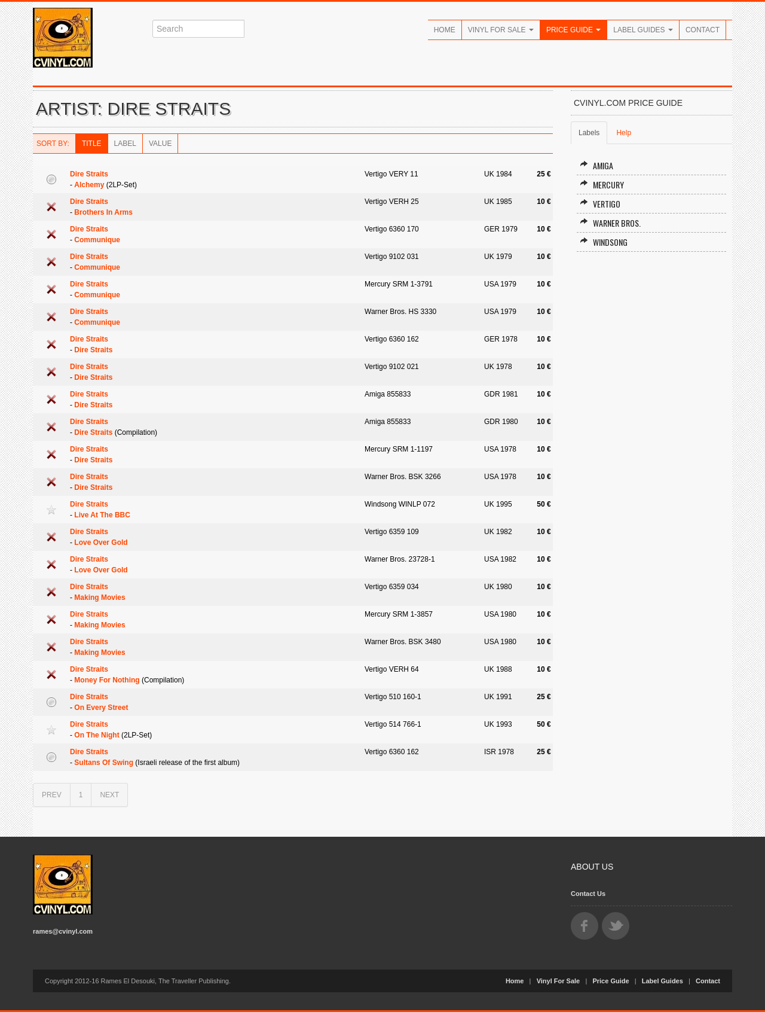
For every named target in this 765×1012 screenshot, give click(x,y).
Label (125, 143)
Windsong (604, 242)
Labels (589, 133)
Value (160, 143)
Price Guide (573, 30)
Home (444, 30)
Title (92, 143)
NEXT (109, 795)
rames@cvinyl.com (63, 931)
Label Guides (643, 30)
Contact (703, 30)
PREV (52, 795)
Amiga (596, 165)
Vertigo (600, 203)
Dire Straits (89, 174)
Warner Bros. (610, 223)
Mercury (602, 184)
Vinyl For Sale (501, 30)
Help (623, 133)
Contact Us (588, 893)
